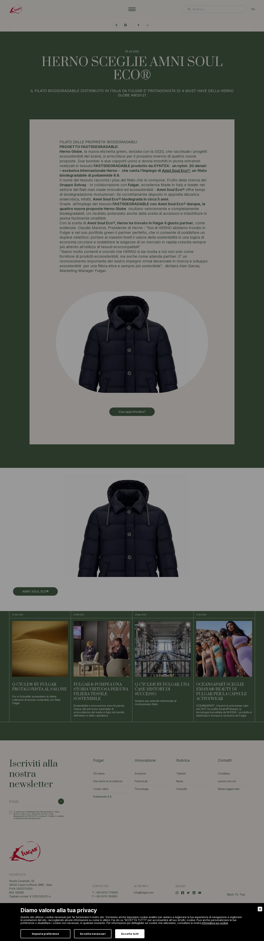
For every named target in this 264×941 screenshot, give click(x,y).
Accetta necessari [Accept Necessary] (93, 933)
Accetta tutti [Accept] (130, 933)
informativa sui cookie (215, 922)
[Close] (260, 909)
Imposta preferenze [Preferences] (45, 933)
